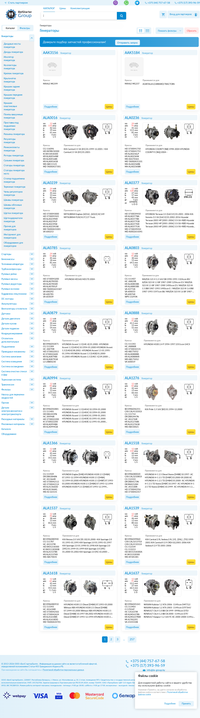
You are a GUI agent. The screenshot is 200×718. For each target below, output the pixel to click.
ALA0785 (50, 248)
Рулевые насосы (9, 279)
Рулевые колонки (10, 289)
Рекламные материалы (13, 424)
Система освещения (11, 361)
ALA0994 (50, 378)
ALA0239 (50, 183)
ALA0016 (50, 118)
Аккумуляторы (9, 304)
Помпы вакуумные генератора (13, 116)
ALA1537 (50, 508)
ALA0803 (132, 248)
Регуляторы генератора (10, 141)
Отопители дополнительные (10, 340)
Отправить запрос (127, 43)
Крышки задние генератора (12, 88)
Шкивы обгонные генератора (13, 206)
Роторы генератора (13, 155)
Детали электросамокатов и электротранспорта (11, 411)
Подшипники (8, 347)
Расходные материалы (12, 419)
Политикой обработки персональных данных (63, 670)
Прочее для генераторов (10, 228)
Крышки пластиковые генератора (10, 106)
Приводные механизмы (13, 352)
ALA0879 (50, 313)
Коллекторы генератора (10, 67)
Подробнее (50, 106)
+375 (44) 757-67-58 (147, 661)
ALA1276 (132, 378)
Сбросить (191, 31)
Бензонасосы (8, 259)
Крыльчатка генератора (10, 80)
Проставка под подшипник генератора (11, 126)
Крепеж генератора (13, 73)
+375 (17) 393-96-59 (147, 665)
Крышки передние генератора (13, 96)
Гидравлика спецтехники (14, 294)
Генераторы (7, 36)
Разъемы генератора (14, 134)
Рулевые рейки (9, 274)
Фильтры (6, 390)
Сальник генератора (14, 160)
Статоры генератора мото (14, 172)
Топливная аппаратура (12, 264)
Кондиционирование (11, 333)
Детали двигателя (10, 319)
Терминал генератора (14, 187)
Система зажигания (11, 357)
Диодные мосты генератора (12, 45)
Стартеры (6, 254)
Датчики (5, 314)
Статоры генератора (14, 165)
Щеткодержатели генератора (13, 220)
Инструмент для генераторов (12, 236)
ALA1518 (132, 443)
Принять (186, 704)
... (124, 639)
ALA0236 (132, 118)
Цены (109, 106)
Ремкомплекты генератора (12, 149)
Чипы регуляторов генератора (13, 193)
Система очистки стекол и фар (14, 373)
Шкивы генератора (13, 200)
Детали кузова (8, 324)
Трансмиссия (7, 385)
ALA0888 (132, 313)
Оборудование (8, 434)
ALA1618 (50, 573)
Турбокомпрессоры (11, 269)
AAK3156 (50, 53)
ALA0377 (132, 183)
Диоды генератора (13, 52)
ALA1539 (132, 508)
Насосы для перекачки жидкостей (12, 396)
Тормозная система (11, 380)
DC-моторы (7, 299)
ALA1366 (50, 443)
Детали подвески (10, 328)
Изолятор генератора (9, 58)
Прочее (5, 403)
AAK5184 (132, 53)
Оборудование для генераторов (13, 244)
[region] (119, 25)
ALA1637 (132, 573)
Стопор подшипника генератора (14, 180)
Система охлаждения (12, 366)
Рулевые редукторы (11, 284)
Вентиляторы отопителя (14, 309)
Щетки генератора (13, 213)
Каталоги (6, 429)
